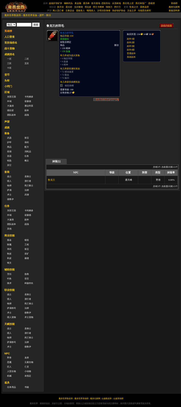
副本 (26, 110)
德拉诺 (10, 110)
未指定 (27, 376)
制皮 (9, 253)
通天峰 (86, 3)
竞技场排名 (10, 42)
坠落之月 (133, 7)
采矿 (26, 253)
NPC (7, 353)
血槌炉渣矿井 (55, 3)
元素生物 (28, 362)
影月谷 (60, 7)
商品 (9, 147)
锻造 (26, 240)
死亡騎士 (28, 185)
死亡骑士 (28, 303)
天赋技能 (9, 324)
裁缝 (26, 258)
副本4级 (131, 49)
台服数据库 (107, 398)
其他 (9, 228)
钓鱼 (9, 278)
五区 (26, 63)
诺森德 (27, 101)
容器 (9, 156)
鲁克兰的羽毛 (66, 33)
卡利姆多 (28, 96)
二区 (26, 59)
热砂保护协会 (118, 10)
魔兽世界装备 (30, 15)
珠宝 (26, 138)
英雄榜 (174, 3)
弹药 (26, 142)
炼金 (9, 240)
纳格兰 (109, 7)
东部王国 (11, 96)
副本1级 (131, 39)
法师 (26, 190)
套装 (7, 171)
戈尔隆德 (78, 7)
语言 (26, 278)
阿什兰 (117, 7)
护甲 (9, 142)
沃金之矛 (131, 10)
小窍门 (8, 86)
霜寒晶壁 (144, 7)
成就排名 (9, 54)
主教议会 (69, 10)
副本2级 (131, 42)
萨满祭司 (11, 308)
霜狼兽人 (80, 10)
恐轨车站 (105, 3)
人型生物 (11, 371)
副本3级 (131, 46)
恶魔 (9, 362)
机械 (9, 376)
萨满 (9, 190)
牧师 (9, 185)
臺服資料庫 (174, 10)
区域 (7, 92)
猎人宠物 (11, 317)
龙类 (26, 357)
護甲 (41, 15)
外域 (9, 101)
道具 (7, 382)
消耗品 (27, 151)
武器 (9, 138)
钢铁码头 (68, 3)
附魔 (9, 244)
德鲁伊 (10, 199)
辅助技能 (9, 269)
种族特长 (28, 283)
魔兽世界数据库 (12, 15)
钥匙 (9, 160)
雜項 (48, 15)
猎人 (9, 181)
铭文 (9, 262)
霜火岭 (69, 7)
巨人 (9, 366)
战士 (9, 176)
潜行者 (27, 181)
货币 (7, 74)
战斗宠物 (9, 48)
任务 (26, 156)
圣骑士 (27, 176)
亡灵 (26, 366)
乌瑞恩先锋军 (144, 10)
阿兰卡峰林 (98, 7)
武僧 (26, 194)
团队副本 (11, 115)
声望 (7, 121)
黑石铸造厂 (140, 3)
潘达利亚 (28, 106)
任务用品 (11, 387)
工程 (26, 244)
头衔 (7, 80)
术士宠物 (28, 317)
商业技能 (9, 235)
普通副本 (131, 53)
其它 (9, 165)
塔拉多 (88, 7)
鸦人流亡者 (58, 10)
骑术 (9, 283)
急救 (26, 274)
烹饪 (9, 274)
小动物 (27, 371)
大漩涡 (10, 106)
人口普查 (9, 36)
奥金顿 (78, 3)
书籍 (26, 387)
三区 (9, 63)
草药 (9, 249)
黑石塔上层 (128, 3)
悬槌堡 (151, 3)
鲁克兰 (51, 179)
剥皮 (9, 258)
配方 (26, 147)
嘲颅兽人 (91, 10)
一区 (9, 59)
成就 (7, 127)
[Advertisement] (112, 133)
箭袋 (9, 151)
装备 (7, 133)
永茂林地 (116, 3)
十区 (9, 68)
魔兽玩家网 (174, 7)
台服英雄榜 (118, 398)
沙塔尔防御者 (103, 10)
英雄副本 (131, 57)
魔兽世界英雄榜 (81, 398)
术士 (9, 194)
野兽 (9, 357)
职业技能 (9, 289)
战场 (26, 115)
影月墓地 (95, 3)
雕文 (26, 160)
